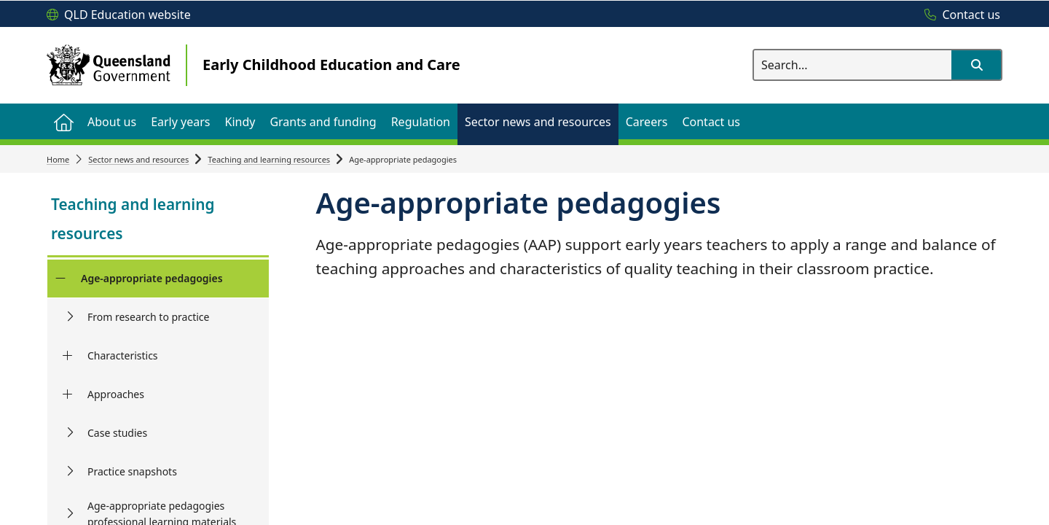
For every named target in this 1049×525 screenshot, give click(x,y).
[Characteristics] (67, 356)
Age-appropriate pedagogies (152, 278)
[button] (976, 64)
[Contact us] (958, 15)
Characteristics (122, 355)
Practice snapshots (132, 471)
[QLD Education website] (119, 15)
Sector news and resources (138, 159)
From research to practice (148, 317)
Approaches (115, 394)
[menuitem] (63, 121)
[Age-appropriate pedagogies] (60, 279)
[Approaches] (67, 394)
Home (58, 159)
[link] (158, 220)
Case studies (117, 433)
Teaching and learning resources (269, 159)
